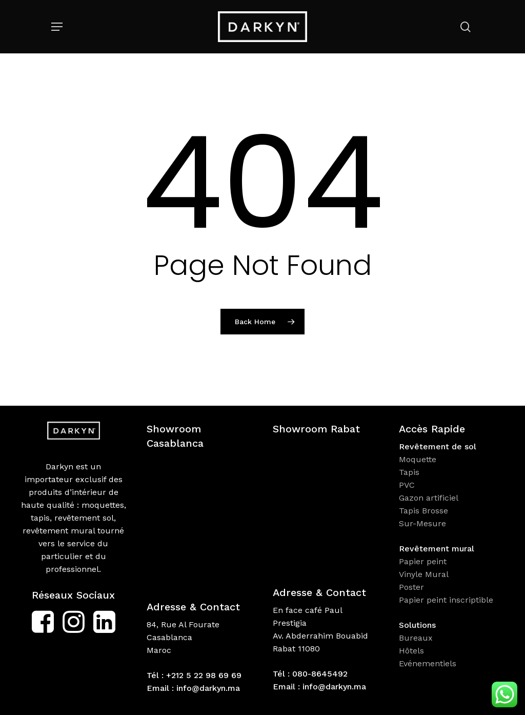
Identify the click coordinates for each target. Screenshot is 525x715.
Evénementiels (429, 663)
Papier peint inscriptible (447, 600)
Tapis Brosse (425, 510)
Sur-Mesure (422, 523)
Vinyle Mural (425, 574)
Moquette (417, 459)
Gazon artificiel (428, 498)
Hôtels (411, 651)
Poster (411, 587)
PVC (407, 485)
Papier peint (424, 561)
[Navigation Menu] (57, 27)
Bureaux (417, 638)
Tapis (409, 472)
